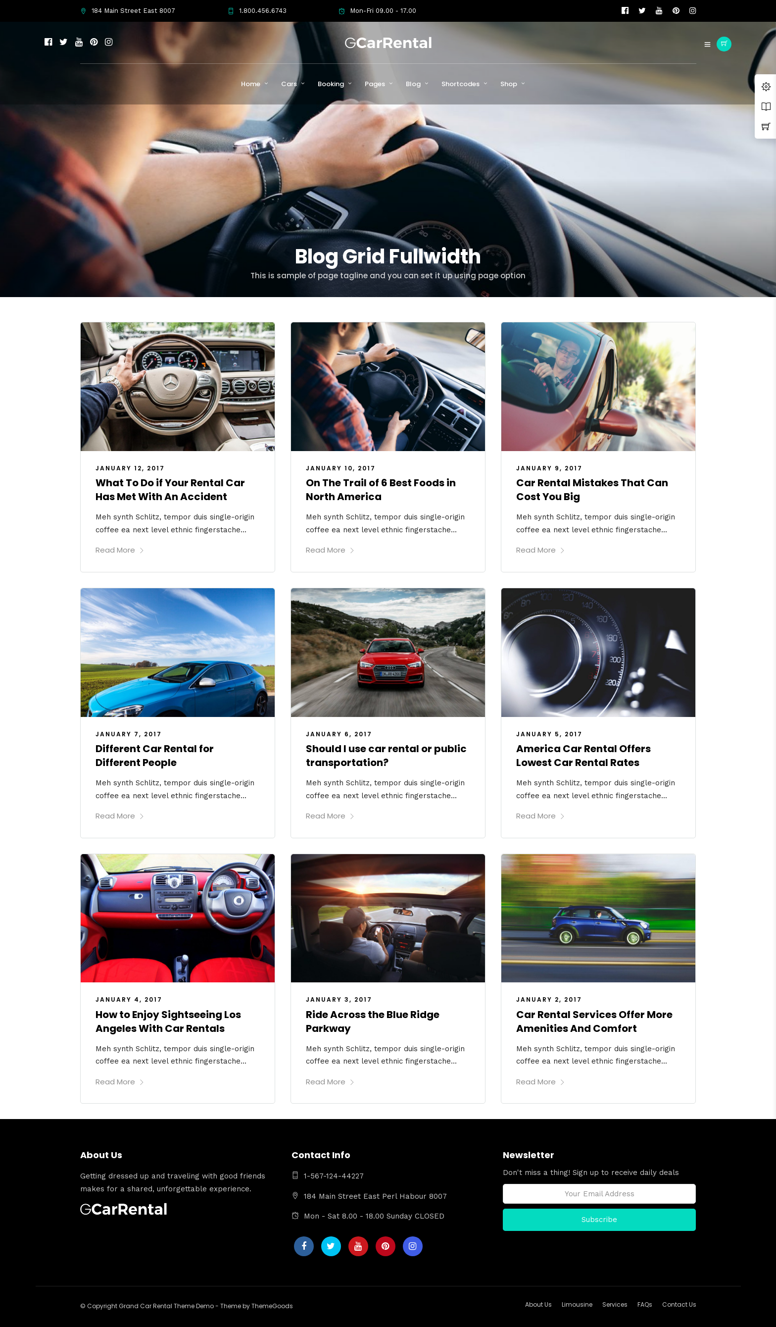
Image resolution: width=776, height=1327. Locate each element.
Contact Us (679, 1304)
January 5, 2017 (549, 734)
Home (250, 84)
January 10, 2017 (341, 468)
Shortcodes (460, 84)
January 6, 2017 (339, 734)
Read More (120, 550)
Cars (289, 84)
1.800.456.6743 (257, 10)
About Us (538, 1304)
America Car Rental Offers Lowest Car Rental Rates (583, 755)
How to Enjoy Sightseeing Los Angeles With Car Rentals (168, 1021)
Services (615, 1304)
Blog (413, 84)
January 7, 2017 (129, 734)
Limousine (577, 1304)
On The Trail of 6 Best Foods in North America (381, 490)
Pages (375, 84)
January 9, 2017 (549, 468)
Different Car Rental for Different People (155, 755)
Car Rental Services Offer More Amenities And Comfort (594, 1021)
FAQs (644, 1304)
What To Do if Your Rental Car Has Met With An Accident (170, 490)
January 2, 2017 (549, 999)
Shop (508, 84)
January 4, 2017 (129, 999)
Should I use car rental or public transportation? (386, 755)
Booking (331, 84)
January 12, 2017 (130, 468)
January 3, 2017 (339, 999)
